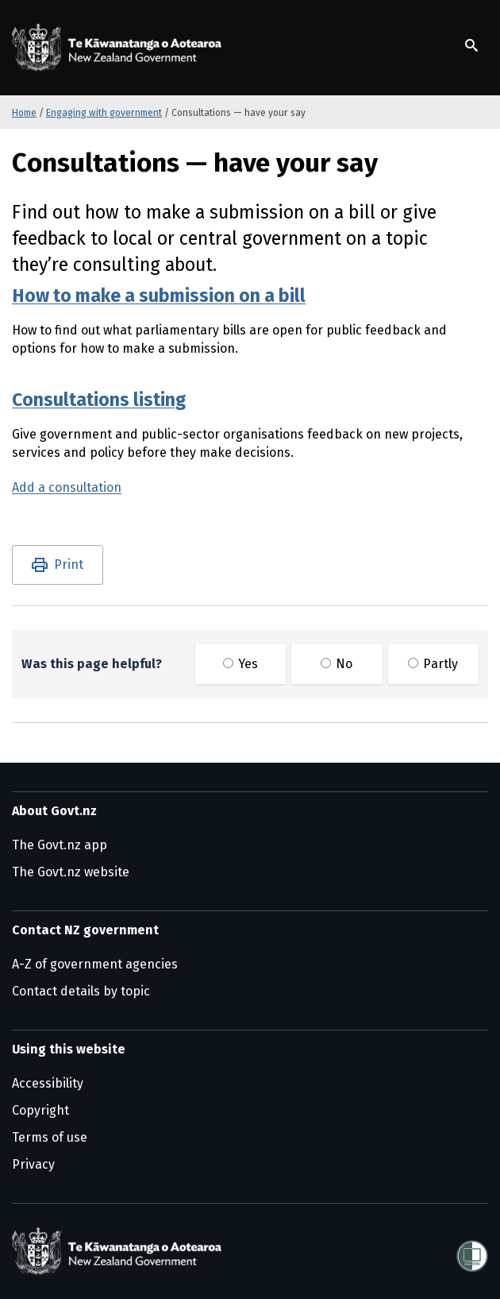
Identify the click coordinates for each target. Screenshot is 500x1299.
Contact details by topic (81, 991)
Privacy (33, 1164)
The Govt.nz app (59, 844)
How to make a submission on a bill (159, 295)
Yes (240, 663)
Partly (433, 663)
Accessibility (47, 1083)
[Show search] (471, 45)
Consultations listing (99, 400)
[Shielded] (472, 1251)
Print (68, 564)
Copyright (40, 1110)
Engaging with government (104, 112)
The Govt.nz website (70, 872)
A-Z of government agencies (95, 964)
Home (24, 112)
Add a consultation (66, 487)
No (336, 663)
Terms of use (49, 1137)
